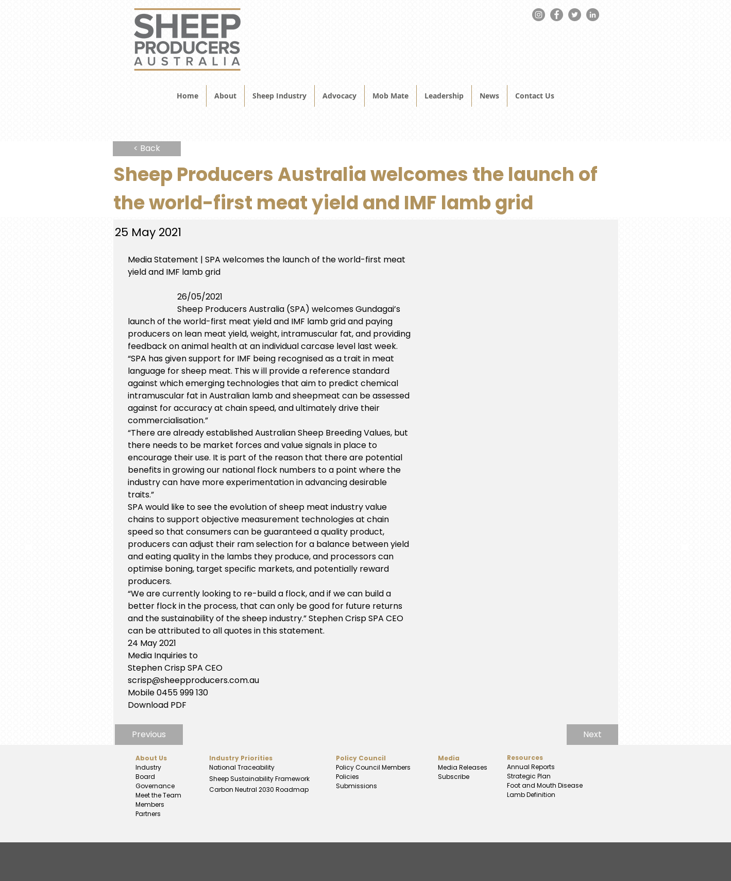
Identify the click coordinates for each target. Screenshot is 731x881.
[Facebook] (556, 14)
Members (149, 804)
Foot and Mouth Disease (545, 785)
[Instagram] (538, 14)
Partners (148, 813)
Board (145, 776)
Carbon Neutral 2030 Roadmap (258, 789)
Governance (155, 786)
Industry (148, 767)
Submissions (356, 786)
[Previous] (149, 734)
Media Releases (462, 767)
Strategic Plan (528, 776)
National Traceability (242, 767)
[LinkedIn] (592, 14)
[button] (489, 96)
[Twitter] (574, 14)
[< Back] (147, 148)
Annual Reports (531, 766)
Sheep (219, 778)
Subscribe (453, 776)
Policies (347, 776)
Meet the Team (158, 795)
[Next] (592, 734)
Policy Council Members (373, 767)
